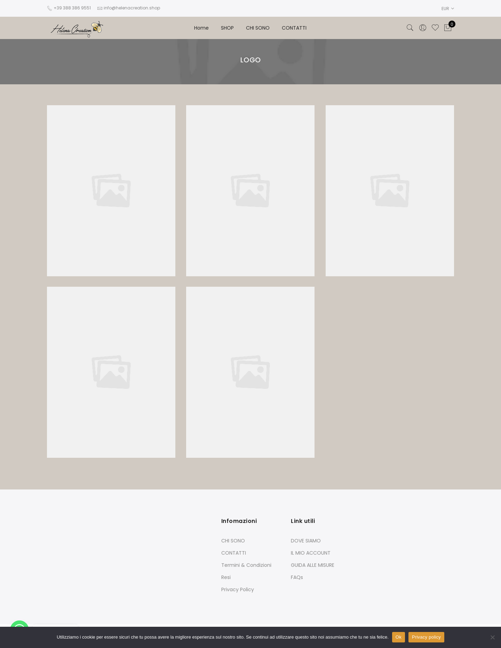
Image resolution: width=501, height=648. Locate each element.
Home (201, 27)
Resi (226, 577)
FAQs (297, 577)
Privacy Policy (237, 589)
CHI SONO (258, 27)
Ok (398, 637)
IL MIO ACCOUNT (311, 552)
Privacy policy (426, 637)
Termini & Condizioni (246, 565)
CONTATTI (294, 27)
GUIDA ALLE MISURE (312, 565)
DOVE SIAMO (306, 540)
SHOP (227, 27)
